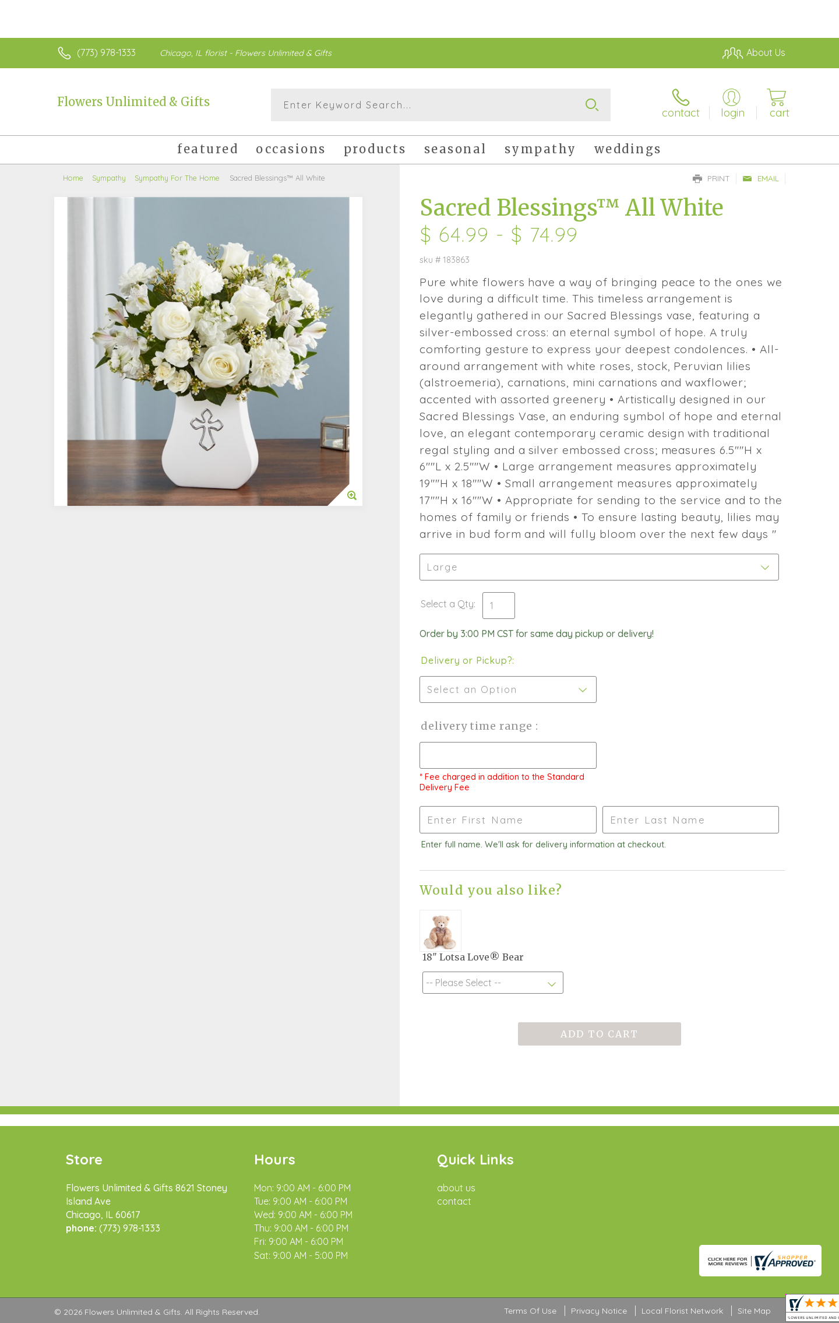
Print (711, 178)
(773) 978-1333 (106, 52)
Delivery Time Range (478, 726)
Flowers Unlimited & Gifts (133, 101)
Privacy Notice (599, 1311)
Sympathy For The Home (177, 177)
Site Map (754, 1311)
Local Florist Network (682, 1311)
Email (760, 178)
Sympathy (109, 177)
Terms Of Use (530, 1311)
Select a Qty (447, 604)
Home (73, 177)
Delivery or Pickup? (466, 660)
